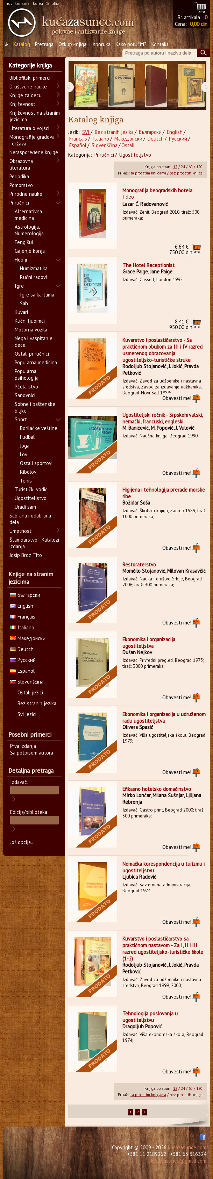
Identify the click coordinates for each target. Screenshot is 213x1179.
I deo (128, 196)
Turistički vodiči (32, 489)
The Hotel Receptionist (148, 265)
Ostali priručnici (32, 353)
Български (150, 132)
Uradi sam (25, 506)
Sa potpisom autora (31, 752)
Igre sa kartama (37, 294)
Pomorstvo (21, 185)
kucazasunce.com (187, 1147)
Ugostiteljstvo (135, 154)
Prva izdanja (23, 746)
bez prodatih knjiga (186, 173)
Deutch (156, 138)
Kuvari (21, 312)
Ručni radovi (33, 277)
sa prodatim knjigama (148, 173)
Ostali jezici (30, 692)
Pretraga (44, 44)
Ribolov (28, 472)
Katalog (21, 44)
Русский (178, 138)
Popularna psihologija (26, 374)
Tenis (26, 480)
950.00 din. (181, 324)
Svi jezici (26, 714)
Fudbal (27, 437)
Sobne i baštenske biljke (35, 407)
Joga (24, 445)
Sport (21, 419)
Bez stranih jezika (114, 132)
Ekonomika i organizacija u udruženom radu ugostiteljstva (164, 717)
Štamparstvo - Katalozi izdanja (34, 543)
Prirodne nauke (25, 194)
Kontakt (160, 44)
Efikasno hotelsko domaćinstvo (156, 789)
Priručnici (104, 154)
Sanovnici (25, 395)
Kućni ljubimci (30, 320)
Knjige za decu (25, 95)
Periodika (19, 176)
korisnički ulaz (46, 3)
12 (175, 166)
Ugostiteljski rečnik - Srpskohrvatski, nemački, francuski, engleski (162, 418)
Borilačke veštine (38, 428)
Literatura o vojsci (29, 128)
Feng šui (24, 242)
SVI (86, 132)
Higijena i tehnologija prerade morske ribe (163, 493)
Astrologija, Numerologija (29, 230)
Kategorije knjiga (30, 65)
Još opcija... (22, 842)
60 (191, 166)
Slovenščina (105, 145)
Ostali (127, 145)
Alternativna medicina (28, 214)
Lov (23, 454)
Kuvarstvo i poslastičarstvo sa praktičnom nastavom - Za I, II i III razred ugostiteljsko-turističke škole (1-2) (162, 948)
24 (183, 166)
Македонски (128, 138)
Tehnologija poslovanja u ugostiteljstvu (150, 1016)
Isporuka (101, 44)
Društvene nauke (28, 86)
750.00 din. (181, 249)
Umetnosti (21, 531)
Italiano (100, 138)
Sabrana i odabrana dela (30, 519)
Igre (19, 286)
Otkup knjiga (72, 44)
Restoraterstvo (139, 564)
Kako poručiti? (131, 44)
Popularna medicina (36, 362)
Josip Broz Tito (25, 555)
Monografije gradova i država (32, 140)
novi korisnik (17, 3)
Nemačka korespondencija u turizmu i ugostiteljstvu (163, 867)
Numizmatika (34, 268)
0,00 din (198, 24)
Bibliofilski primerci (29, 77)
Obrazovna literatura (21, 164)
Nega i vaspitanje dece (33, 341)
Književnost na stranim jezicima (34, 116)
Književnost (22, 104)
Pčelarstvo (26, 386)
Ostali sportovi (36, 463)
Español (77, 145)
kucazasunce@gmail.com (178, 1160)
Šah (24, 303)
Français (78, 138)
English (175, 132)
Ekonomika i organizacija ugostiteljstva (148, 642)
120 (199, 166)
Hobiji (21, 259)
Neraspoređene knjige (33, 152)
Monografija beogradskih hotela (157, 190)
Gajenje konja (30, 251)
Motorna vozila (31, 329)
